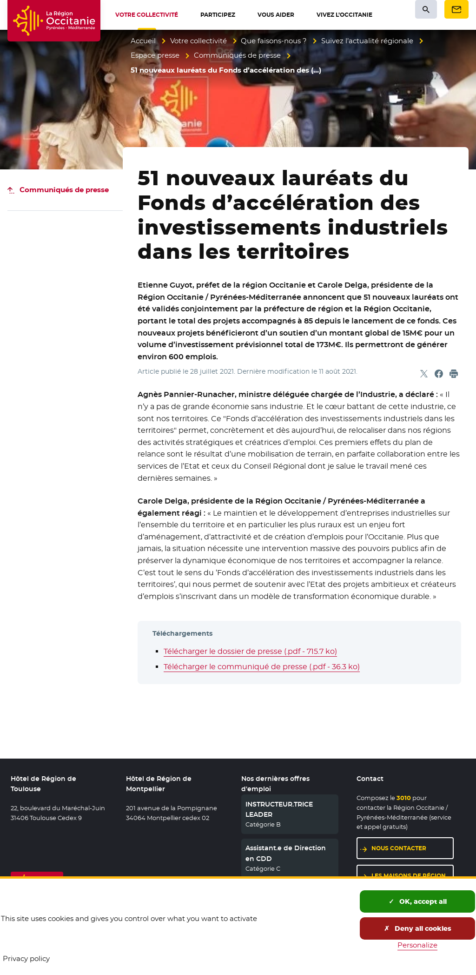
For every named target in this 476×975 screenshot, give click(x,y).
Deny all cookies (417, 928)
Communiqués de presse (237, 55)
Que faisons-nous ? (274, 40)
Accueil (143, 40)
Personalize (417, 945)
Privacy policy (26, 958)
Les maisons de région (408, 875)
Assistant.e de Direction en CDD (285, 853)
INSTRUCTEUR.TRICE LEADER (279, 809)
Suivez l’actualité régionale (367, 40)
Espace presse (155, 55)
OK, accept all (418, 901)
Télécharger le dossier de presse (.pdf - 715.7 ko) (250, 651)
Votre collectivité (198, 40)
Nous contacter (398, 848)
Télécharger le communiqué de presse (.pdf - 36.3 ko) (262, 666)
